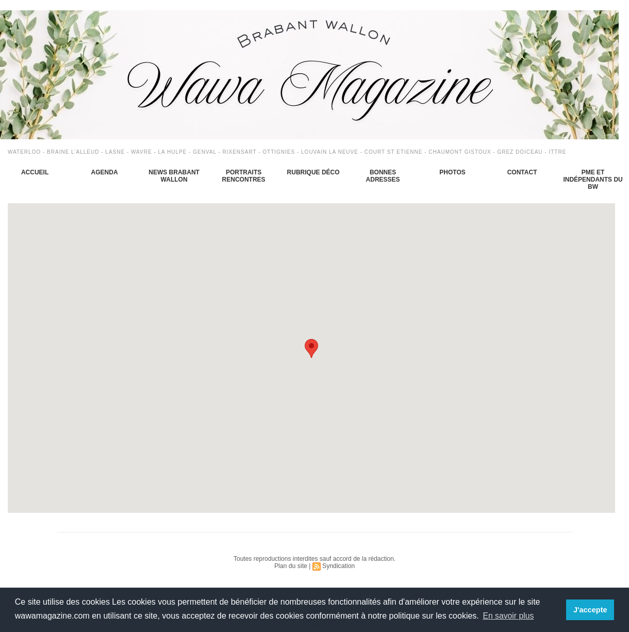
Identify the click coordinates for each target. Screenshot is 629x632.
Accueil (34, 172)
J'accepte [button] (590, 610)
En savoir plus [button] (509, 615)
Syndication (338, 566)
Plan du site (291, 566)
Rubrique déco (313, 172)
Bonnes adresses (383, 176)
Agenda (104, 172)
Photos (452, 172)
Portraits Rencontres (244, 176)
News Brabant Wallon (174, 176)
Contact (522, 172)
